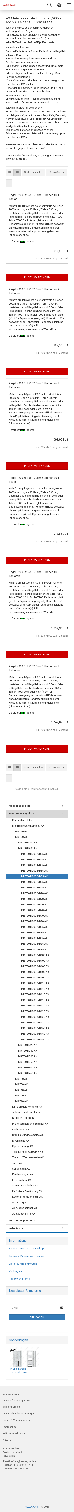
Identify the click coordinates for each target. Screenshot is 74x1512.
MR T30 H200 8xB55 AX (34, 887)
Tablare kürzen (18, 1372)
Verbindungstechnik (22, 1220)
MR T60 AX (21, 1090)
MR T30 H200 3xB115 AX (35, 988)
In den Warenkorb (37, 277)
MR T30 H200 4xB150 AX (35, 1039)
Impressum (9, 1426)
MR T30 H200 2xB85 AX (34, 926)
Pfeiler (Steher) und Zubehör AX (30, 1123)
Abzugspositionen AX (24, 1207)
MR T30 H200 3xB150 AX (35, 1033)
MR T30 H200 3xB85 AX (34, 932)
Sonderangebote (19, 805)
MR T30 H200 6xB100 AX (35, 977)
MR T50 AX (21, 1084)
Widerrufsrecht (11, 1406)
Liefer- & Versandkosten (23, 1263)
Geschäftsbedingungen (16, 1400)
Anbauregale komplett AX (27, 1112)
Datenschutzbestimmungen (19, 1413)
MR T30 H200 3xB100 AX (35, 960)
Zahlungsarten (17, 1271)
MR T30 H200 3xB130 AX (35, 1011)
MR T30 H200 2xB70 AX (34, 893)
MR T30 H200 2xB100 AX (35, 955)
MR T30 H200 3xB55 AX (34, 859)
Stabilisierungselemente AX (28, 1134)
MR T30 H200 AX (27, 848)
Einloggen (37, 1317)
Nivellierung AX (20, 1140)
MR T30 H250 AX (27, 1050)
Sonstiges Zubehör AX (25, 1185)
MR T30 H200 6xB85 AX (34, 949)
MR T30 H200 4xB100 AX (35, 966)
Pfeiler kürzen (18, 1368)
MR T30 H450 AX (27, 1073)
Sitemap (7, 1440)
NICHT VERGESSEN (23, 1118)
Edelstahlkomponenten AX (27, 1196)
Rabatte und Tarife (19, 1278)
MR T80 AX (21, 1101)
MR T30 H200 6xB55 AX (34, 876)
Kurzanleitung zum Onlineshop (26, 1248)
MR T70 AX (21, 1095)
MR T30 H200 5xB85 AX (34, 943)
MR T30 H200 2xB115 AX (35, 983)
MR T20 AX (21, 831)
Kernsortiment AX (22, 820)
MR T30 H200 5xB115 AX (35, 1000)
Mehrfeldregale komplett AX (28, 825)
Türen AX (17, 1163)
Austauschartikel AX (23, 1213)
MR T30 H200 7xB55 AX (34, 882)
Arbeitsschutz (18, 1228)
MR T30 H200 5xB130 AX (35, 1022)
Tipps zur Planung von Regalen (26, 1256)
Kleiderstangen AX (22, 1174)
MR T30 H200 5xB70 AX (34, 910)
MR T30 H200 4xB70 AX (34, 904)
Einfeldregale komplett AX (27, 1106)
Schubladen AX (21, 1168)
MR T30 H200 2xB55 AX (34, 853)
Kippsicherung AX (22, 1146)
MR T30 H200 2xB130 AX (35, 1005)
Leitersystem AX (21, 1180)
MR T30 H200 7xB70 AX (34, 921)
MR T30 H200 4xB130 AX (35, 1016)
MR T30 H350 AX (27, 1061)
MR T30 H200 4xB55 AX (34, 865)
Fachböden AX (20, 1129)
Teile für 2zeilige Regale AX (27, 1151)
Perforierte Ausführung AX (27, 1191)
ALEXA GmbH (32, 1506)
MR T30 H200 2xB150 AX (35, 1028)
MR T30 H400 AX (27, 1067)
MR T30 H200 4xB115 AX (35, 994)
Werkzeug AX (20, 1202)
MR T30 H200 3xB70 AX (34, 898)
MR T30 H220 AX (27, 1044)
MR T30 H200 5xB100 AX (35, 971)
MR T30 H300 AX (27, 1056)
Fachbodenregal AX (21, 813)
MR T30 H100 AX (27, 842)
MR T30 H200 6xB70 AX (34, 915)
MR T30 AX (21, 836)
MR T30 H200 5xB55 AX (34, 870)
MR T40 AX (21, 1078)
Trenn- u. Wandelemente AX (28, 1157)
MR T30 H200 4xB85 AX (34, 938)
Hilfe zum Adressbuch (15, 1433)
